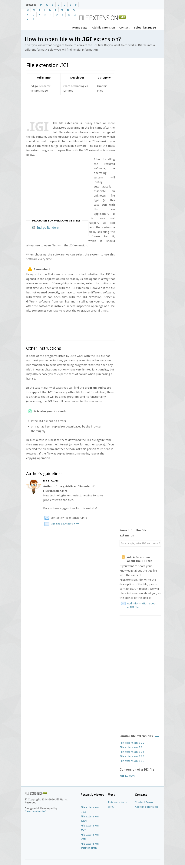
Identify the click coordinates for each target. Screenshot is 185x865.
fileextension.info (36, 811)
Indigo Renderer (48, 227)
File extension (132, 743)
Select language (145, 27)
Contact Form (144, 802)
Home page (79, 27)
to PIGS (127, 776)
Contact (124, 27)
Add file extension (103, 27)
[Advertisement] (95, 107)
